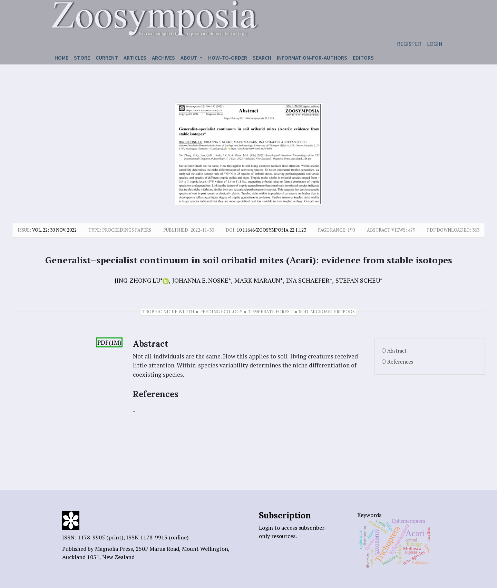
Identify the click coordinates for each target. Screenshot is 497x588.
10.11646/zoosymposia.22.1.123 (271, 230)
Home (61, 57)
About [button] (189, 57)
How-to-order (227, 57)
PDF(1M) (109, 342)
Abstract (397, 350)
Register (409, 43)
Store (82, 57)
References (400, 361)
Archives (163, 57)
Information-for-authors (312, 57)
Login (434, 43)
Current (107, 57)
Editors (363, 57)
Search (262, 57)
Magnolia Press (114, 548)
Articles (135, 57)
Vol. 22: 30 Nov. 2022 (54, 230)
